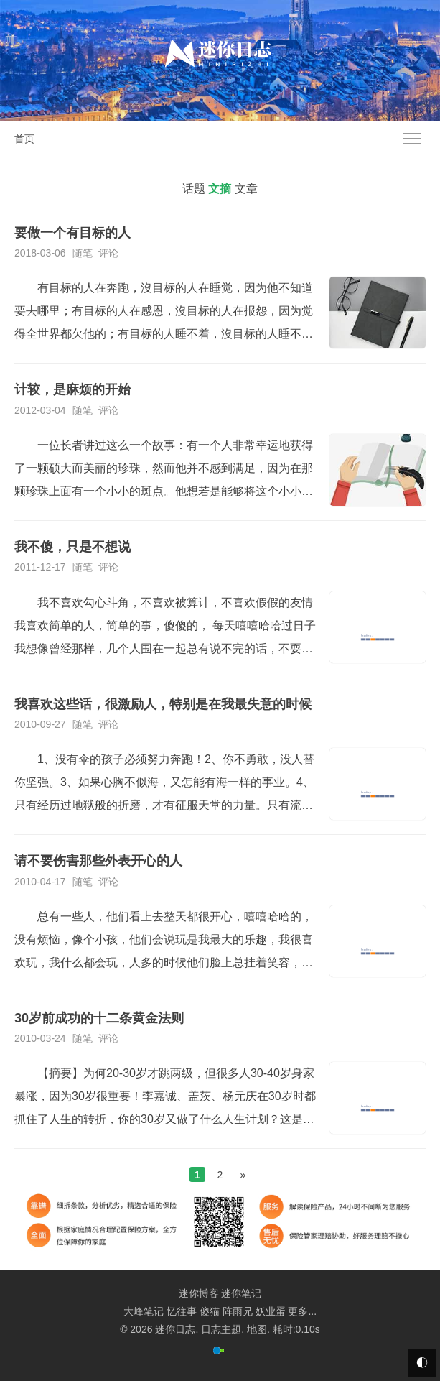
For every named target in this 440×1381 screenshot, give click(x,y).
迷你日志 (175, 1329)
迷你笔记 (241, 1293)
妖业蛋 (271, 1311)
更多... (302, 1311)
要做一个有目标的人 (72, 233)
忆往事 (182, 1311)
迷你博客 (199, 1293)
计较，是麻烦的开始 (72, 389)
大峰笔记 (143, 1311)
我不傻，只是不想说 (72, 547)
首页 (24, 138)
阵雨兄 (238, 1311)
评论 (108, 253)
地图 (257, 1329)
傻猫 (210, 1311)
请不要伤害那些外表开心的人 (98, 861)
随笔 (82, 253)
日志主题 (221, 1329)
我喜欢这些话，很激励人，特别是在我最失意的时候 (163, 704)
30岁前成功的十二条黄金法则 (99, 1018)
